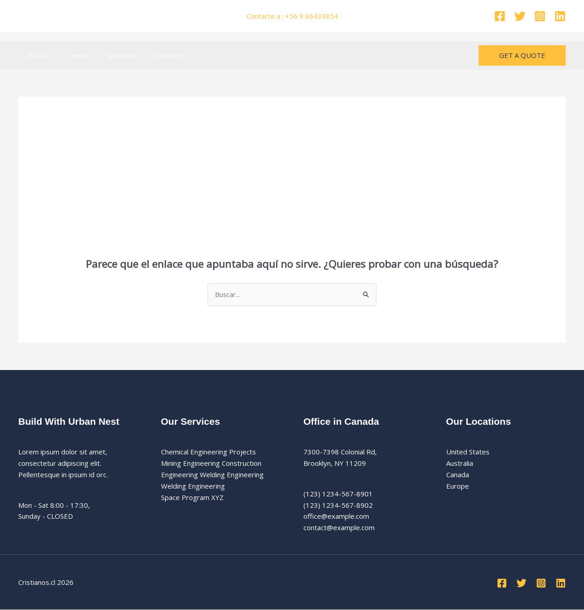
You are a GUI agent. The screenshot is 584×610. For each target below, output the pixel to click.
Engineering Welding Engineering (212, 475)
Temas (71, 55)
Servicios (110, 55)
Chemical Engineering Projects (208, 452)
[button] (522, 55)
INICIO (36, 55)
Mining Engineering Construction (211, 463)
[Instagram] (540, 16)
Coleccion (152, 55)
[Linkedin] (560, 16)
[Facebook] (500, 16)
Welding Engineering (193, 486)
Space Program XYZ (192, 497)
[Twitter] (520, 16)
